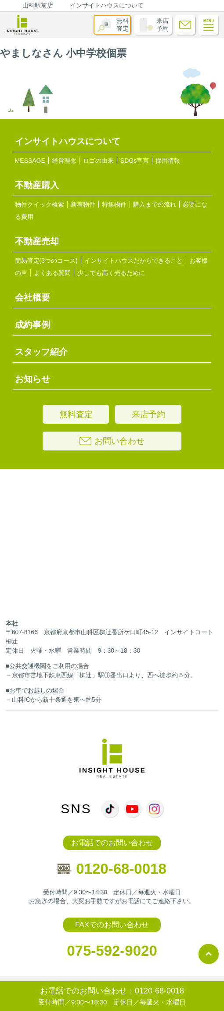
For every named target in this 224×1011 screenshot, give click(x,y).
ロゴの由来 (98, 160)
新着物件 (83, 204)
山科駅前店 (37, 5)
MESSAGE (30, 160)
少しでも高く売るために (111, 272)
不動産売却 (37, 241)
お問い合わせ (112, 441)
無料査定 (122, 24)
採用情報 (167, 160)
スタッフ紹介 (41, 352)
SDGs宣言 (134, 160)
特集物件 (114, 204)
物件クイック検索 (39, 204)
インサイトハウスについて (107, 5)
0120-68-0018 (112, 869)
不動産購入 (37, 185)
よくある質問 (52, 272)
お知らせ (32, 379)
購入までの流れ (154, 204)
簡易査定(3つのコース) (46, 260)
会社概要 (32, 297)
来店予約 (162, 24)
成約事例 (32, 324)
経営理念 (64, 160)
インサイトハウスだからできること (133, 260)
